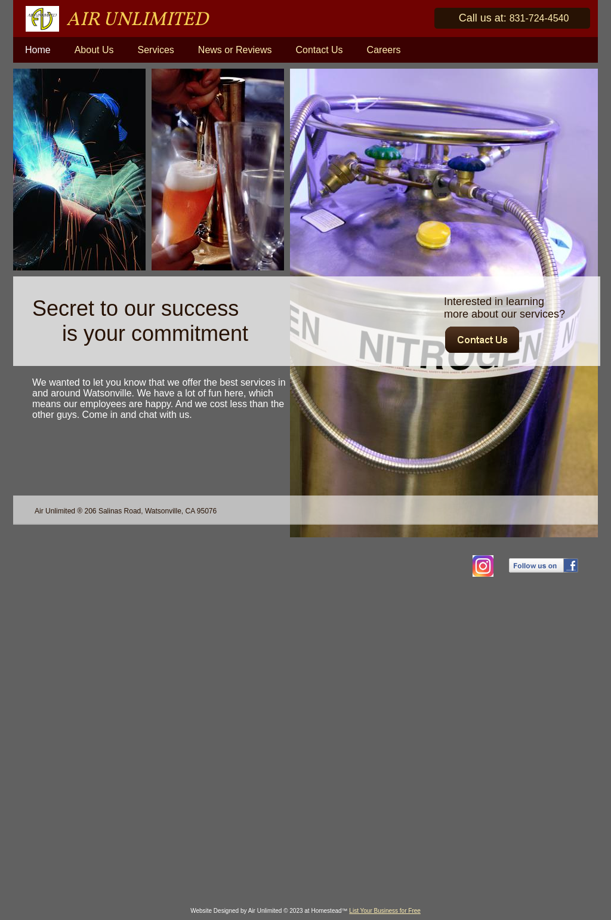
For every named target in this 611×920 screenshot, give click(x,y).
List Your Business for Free (385, 910)
